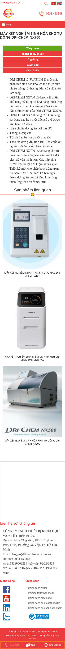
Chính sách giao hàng (40, 598)
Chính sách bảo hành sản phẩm (45, 608)
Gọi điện (11, 644)
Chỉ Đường (52, 644)
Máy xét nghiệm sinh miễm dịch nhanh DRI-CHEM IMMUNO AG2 (32, 358)
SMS (31, 645)
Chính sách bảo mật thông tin (44, 603)
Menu (6, 24)
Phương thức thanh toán (41, 592)
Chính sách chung (37, 587)
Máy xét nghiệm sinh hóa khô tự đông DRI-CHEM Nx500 (32, 442)
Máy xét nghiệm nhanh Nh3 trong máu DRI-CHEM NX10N (32, 274)
